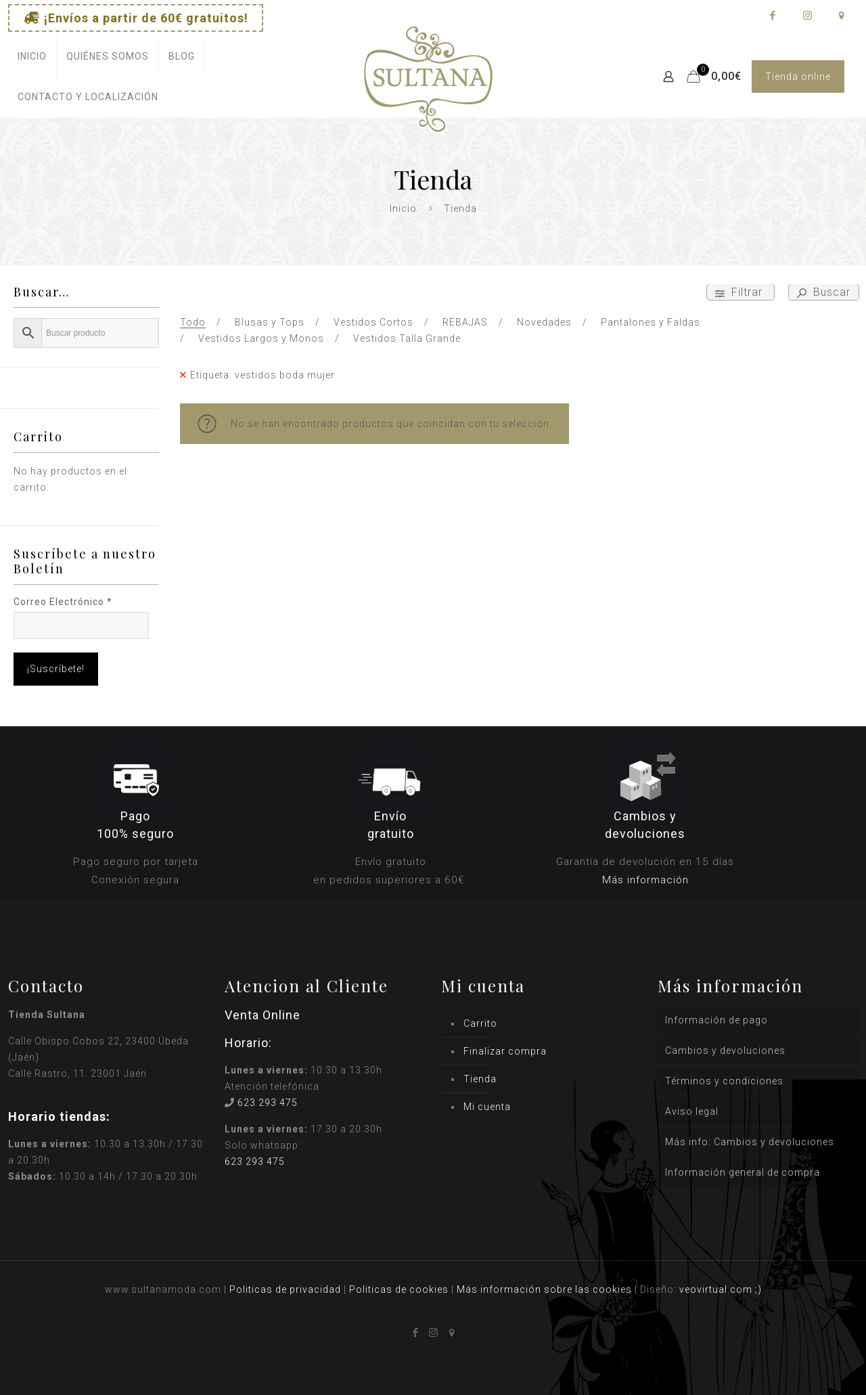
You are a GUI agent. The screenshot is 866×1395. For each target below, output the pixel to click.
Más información (645, 880)
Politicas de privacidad (285, 1289)
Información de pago (716, 1020)
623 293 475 (267, 1102)
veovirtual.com (717, 1289)
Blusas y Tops (269, 322)
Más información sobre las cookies (544, 1289)
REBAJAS (465, 322)
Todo (193, 322)
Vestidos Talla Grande (407, 338)
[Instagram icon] (807, 15)
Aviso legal (692, 1111)
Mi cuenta (487, 1106)
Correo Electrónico (63, 601)
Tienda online (798, 76)
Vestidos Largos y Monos (261, 338)
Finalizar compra (505, 1051)
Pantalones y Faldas (650, 322)
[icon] (841, 15)
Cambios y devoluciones (725, 1050)
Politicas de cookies (399, 1289)
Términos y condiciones (724, 1081)
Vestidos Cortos (373, 322)
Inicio (403, 208)
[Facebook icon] (772, 15)
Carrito (480, 1023)
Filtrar (740, 292)
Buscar (823, 292)
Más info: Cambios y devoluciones (749, 1141)
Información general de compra (742, 1172)
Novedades (544, 322)
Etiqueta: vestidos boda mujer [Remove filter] (262, 375)
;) (758, 1289)
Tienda (480, 1078)
